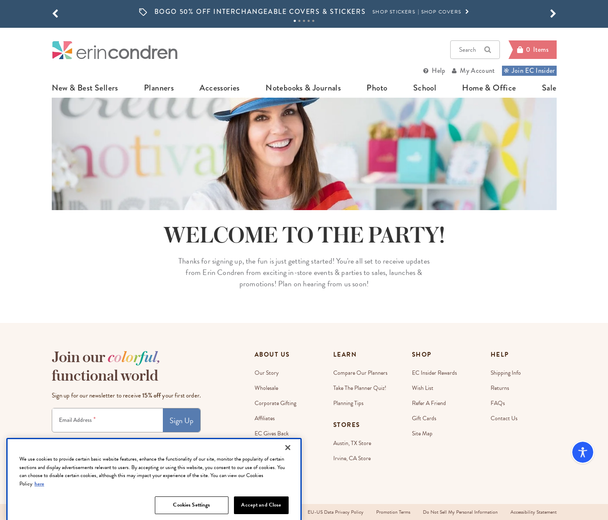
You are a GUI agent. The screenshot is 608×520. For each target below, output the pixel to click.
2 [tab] (299, 21)
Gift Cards (424, 418)
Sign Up (182, 420)
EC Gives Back (272, 433)
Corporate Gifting (275, 403)
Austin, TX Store (352, 443)
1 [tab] (295, 21)
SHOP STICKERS (393, 12)
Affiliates (265, 418)
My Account (477, 70)
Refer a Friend (429, 403)
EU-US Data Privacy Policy (336, 512)
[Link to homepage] (115, 50)
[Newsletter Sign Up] (107, 420)
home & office (489, 88)
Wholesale (266, 388)
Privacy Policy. (175, 440)
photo (376, 88)
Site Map (422, 433)
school (424, 88)
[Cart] (532, 49)
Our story (267, 372)
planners (159, 88)
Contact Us (504, 418)
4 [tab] (309, 21)
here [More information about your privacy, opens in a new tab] (39, 509)
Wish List (422, 388)
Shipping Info (506, 372)
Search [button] (475, 49)
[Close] (288, 473)
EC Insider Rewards (434, 372)
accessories (219, 88)
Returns (500, 388)
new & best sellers (85, 88)
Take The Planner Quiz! (359, 388)
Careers (264, 448)
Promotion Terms (393, 512)
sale (549, 88)
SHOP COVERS (445, 12)
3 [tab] (304, 21)
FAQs (498, 403)
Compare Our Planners (360, 372)
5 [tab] (313, 21)
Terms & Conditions (141, 440)
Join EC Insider (529, 70)
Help (438, 70)
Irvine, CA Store (352, 458)
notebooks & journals (303, 88)
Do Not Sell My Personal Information (460, 512)
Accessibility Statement (533, 512)
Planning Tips (348, 403)
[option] (304, 12)
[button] (55, 14)
